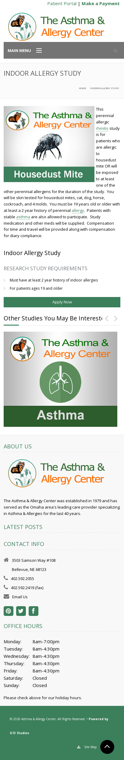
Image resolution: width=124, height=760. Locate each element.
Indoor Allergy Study (104, 88)
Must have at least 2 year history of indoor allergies (54, 280)
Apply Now (62, 302)
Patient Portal (61, 3)
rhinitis (102, 128)
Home (82, 88)
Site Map (90, 747)
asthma (23, 216)
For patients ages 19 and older (36, 288)
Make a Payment (101, 3)
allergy (78, 210)
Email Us (20, 596)
